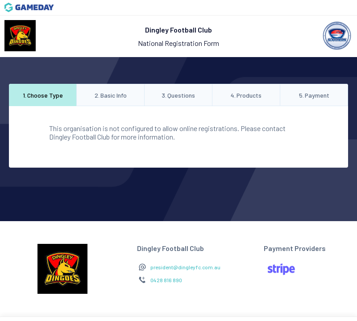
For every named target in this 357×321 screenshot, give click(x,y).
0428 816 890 (166, 280)
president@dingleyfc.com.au (185, 267)
